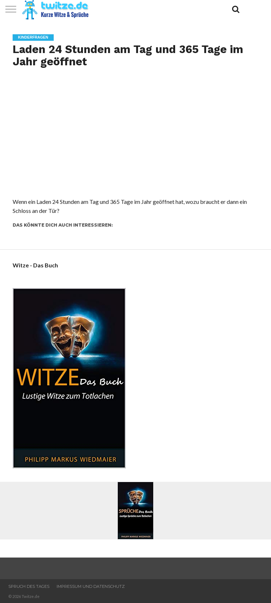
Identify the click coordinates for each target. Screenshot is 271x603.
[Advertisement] (135, 143)
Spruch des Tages (28, 586)
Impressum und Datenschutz (91, 586)
